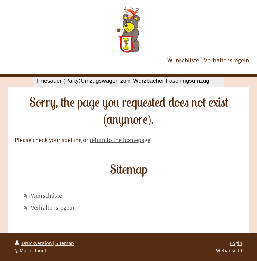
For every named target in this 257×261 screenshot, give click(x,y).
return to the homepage (120, 140)
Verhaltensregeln (52, 207)
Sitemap (64, 243)
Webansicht (229, 250)
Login (236, 243)
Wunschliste (46, 195)
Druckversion (34, 243)
